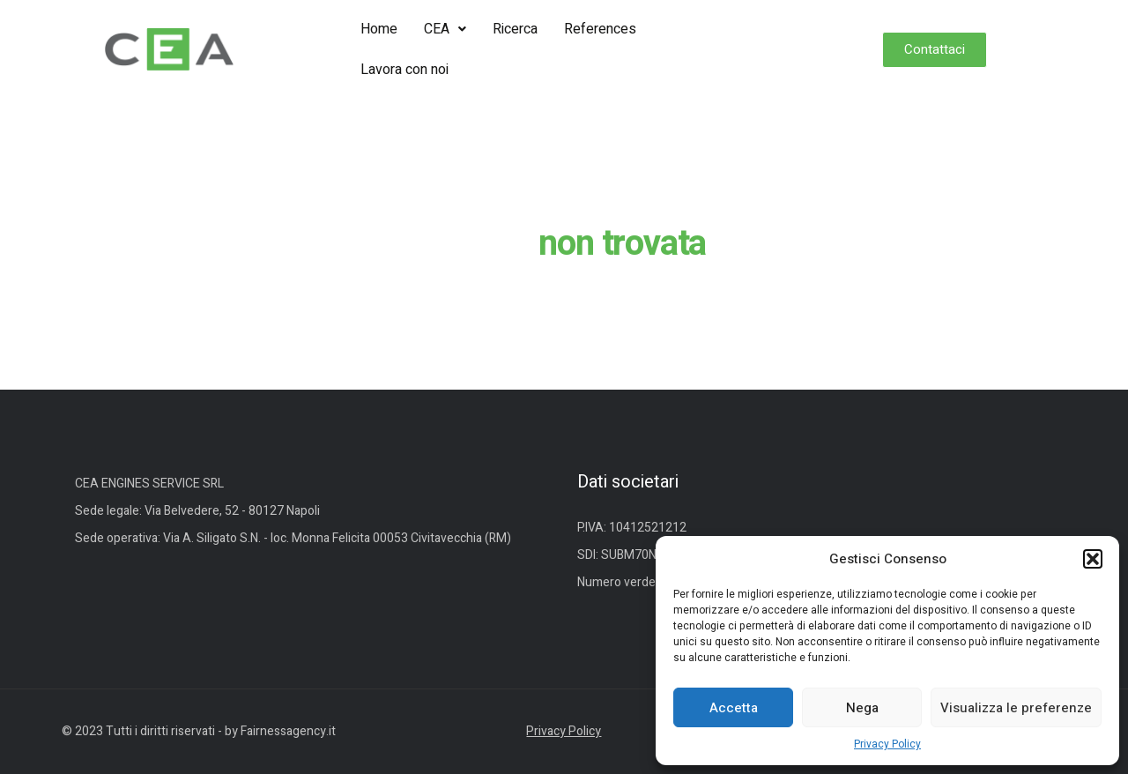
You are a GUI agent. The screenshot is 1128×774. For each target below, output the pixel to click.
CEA (445, 29)
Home (378, 29)
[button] (1093, 559)
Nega (862, 708)
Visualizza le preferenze (1016, 708)
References (600, 29)
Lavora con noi (404, 69)
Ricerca (515, 29)
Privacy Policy (887, 744)
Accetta (733, 708)
